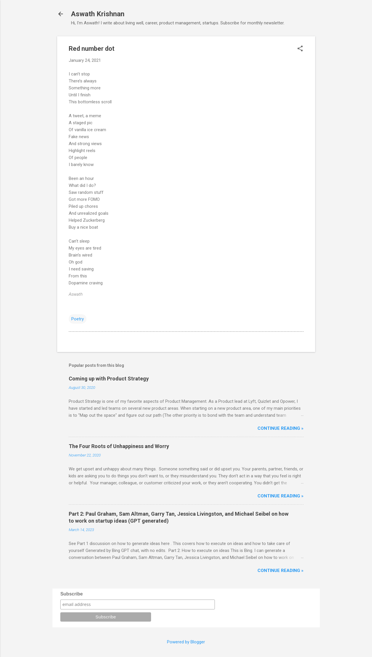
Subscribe (71, 593)
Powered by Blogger (186, 642)
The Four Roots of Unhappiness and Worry (119, 446)
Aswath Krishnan (97, 14)
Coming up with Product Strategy (109, 379)
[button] (300, 49)
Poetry (77, 319)
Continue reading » (280, 428)
